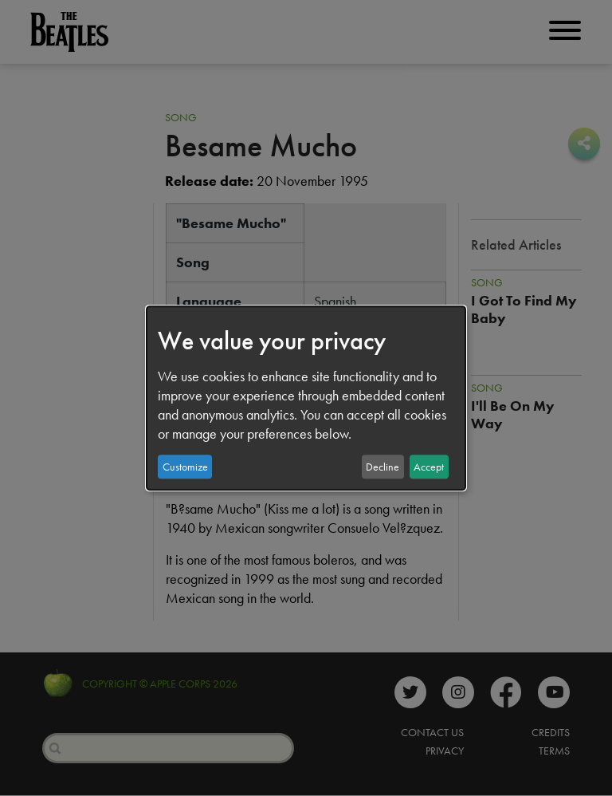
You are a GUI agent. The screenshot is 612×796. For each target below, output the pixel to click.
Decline (382, 466)
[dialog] (306, 398)
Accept (429, 466)
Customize (185, 466)
